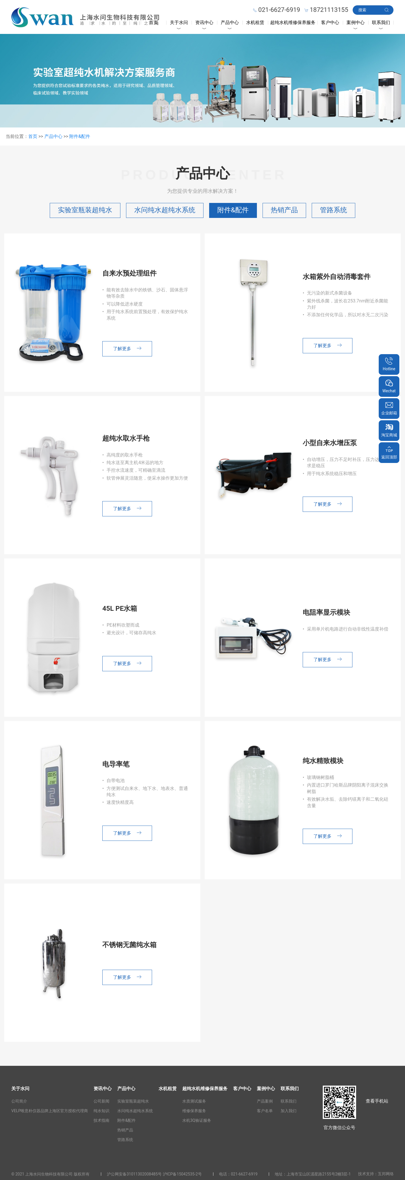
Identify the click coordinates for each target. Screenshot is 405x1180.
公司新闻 (101, 1101)
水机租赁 (255, 22)
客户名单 (265, 1110)
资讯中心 (204, 22)
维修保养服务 (194, 1110)
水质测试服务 (194, 1101)
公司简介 (19, 1101)
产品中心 (230, 22)
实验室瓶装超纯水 (85, 210)
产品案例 (265, 1101)
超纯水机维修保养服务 (292, 22)
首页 (153, 22)
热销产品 (284, 210)
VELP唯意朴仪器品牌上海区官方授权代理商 (49, 1110)
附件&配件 (79, 136)
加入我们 (288, 1110)
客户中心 (330, 22)
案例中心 (355, 22)
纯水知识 (101, 1110)
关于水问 (179, 22)
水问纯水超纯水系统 (164, 210)
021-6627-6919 (244, 1174)
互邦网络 (386, 1174)
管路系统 (333, 210)
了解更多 (127, 348)
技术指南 (101, 1120)
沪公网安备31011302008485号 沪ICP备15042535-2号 (154, 1174)
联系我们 (381, 22)
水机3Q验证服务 (196, 1120)
